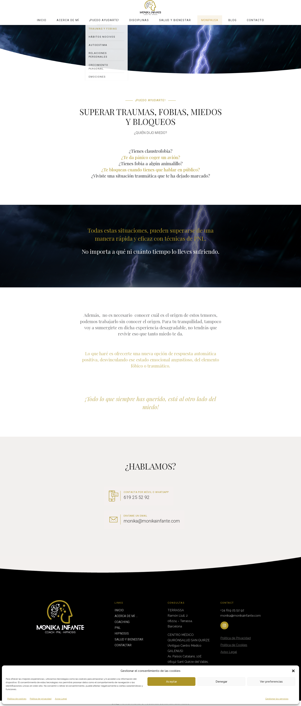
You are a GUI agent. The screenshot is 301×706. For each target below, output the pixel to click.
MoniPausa (209, 20)
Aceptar (171, 681)
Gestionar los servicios (276, 698)
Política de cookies (16, 698)
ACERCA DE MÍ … (126, 616)
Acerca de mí (68, 20)
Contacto (255, 20)
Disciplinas (139, 20)
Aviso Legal (61, 698)
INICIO (119, 610)
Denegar (221, 681)
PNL (118, 628)
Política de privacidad (40, 698)
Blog (232, 20)
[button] (293, 671)
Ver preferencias (271, 681)
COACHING (122, 622)
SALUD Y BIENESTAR (129, 639)
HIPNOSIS (122, 633)
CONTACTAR (123, 645)
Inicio (41, 20)
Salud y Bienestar (175, 20)
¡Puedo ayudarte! (104, 20)
